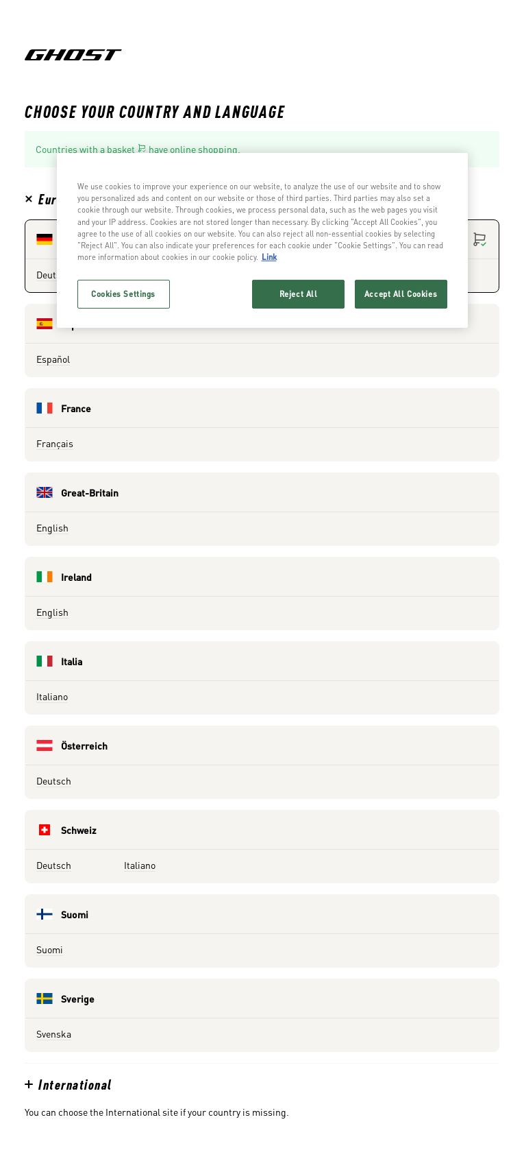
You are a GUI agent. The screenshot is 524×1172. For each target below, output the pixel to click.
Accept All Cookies (400, 294)
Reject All (298, 294)
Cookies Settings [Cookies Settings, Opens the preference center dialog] (123, 294)
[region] (262, 240)
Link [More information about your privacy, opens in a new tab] (269, 257)
